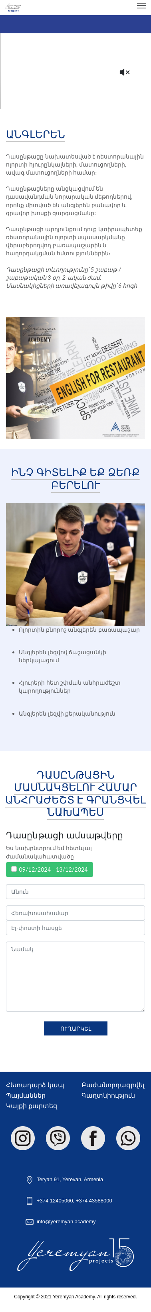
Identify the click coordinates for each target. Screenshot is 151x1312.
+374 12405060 (55, 1201)
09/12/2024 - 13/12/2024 (53, 869)
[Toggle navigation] (141, 6)
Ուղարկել (75, 1028)
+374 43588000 (94, 1201)
